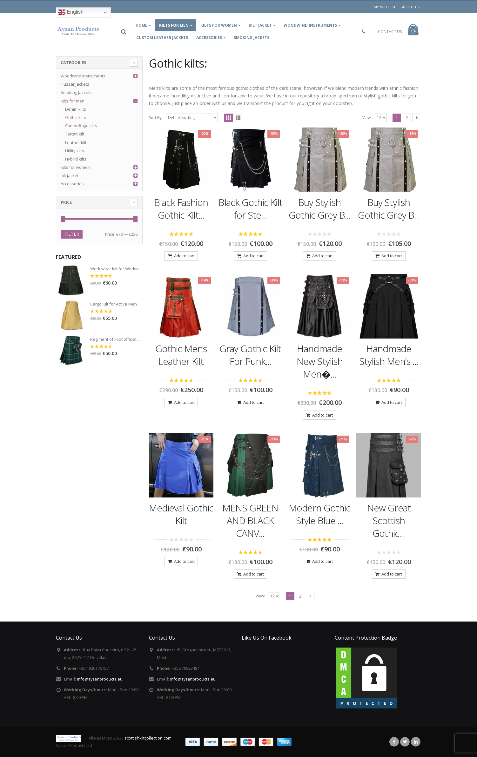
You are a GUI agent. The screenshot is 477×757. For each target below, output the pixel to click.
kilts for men (72, 101)
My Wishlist (385, 6)
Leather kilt (75, 142)
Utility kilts (74, 151)
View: (367, 117)
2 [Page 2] (407, 118)
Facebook (394, 742)
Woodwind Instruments (310, 25)
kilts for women (75, 167)
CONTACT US (390, 31)
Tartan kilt (74, 134)
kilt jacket (260, 25)
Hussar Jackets (75, 84)
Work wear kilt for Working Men (116, 269)
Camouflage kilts (81, 125)
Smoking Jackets (251, 37)
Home (141, 25)
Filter (71, 234)
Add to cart (184, 256)
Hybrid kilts (75, 159)
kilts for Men (174, 25)
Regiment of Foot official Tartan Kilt (116, 339)
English (71, 12)
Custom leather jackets (162, 37)
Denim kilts (75, 109)
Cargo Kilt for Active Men (113, 304)
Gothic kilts (75, 117)
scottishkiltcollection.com (147, 738)
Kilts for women (218, 25)
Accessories (209, 37)
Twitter (405, 742)
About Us (411, 6)
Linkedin (415, 742)
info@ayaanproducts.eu (100, 679)
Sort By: (156, 117)
